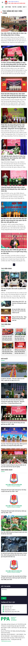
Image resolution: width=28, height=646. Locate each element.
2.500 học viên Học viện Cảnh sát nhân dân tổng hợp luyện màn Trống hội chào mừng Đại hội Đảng (7, 340)
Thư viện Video (6, 268)
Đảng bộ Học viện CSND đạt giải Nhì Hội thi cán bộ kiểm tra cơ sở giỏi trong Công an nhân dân (14, 251)
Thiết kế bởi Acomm (6, 641)
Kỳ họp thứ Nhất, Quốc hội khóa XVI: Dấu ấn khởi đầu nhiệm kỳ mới (19, 311)
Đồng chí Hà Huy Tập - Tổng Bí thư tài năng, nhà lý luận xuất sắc (19, 318)
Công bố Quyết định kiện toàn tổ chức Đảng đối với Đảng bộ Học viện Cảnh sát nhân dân (13, 189)
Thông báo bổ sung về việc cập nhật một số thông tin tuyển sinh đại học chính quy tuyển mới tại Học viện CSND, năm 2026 (13, 577)
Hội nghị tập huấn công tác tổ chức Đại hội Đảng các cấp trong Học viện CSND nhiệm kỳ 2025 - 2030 (13, 158)
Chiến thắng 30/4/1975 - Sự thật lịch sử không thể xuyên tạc (19, 303)
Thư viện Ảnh (6, 324)
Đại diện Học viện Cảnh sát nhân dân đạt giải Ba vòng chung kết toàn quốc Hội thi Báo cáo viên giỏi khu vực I (14, 220)
